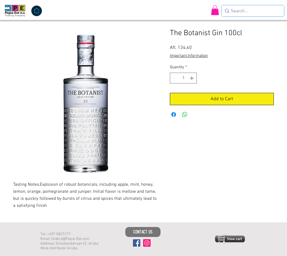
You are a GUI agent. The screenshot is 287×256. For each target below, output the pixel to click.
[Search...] (251, 10)
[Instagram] (147, 243)
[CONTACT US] (142, 232)
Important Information (189, 55)
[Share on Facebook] (173, 114)
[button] (215, 10)
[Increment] (192, 78)
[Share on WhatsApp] (184, 114)
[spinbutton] (183, 78)
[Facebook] (136, 243)
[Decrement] (174, 78)
